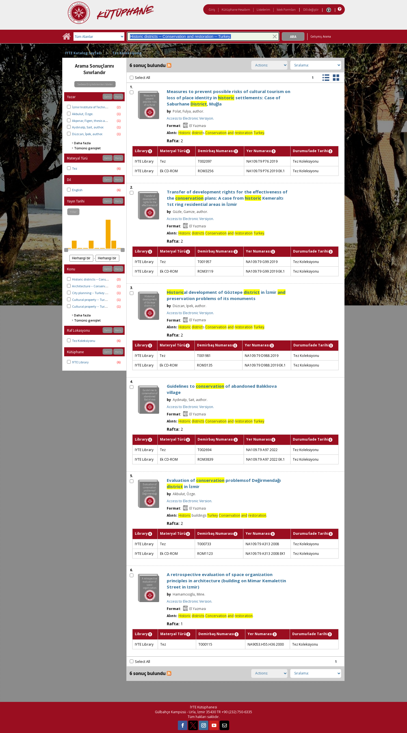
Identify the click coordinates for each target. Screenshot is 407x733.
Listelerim (263, 9)
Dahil (107, 96)
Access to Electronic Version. (189, 501)
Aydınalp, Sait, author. (88, 127)
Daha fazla (82, 143)
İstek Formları (286, 9)
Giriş (212, 9)
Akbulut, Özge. (82, 114)
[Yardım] (339, 9)
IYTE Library (80, 362)
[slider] (66, 250)
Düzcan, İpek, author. (87, 134)
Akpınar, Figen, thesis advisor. (93, 120)
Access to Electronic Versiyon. (190, 118)
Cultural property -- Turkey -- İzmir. (96, 299)
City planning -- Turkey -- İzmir (94, 293)
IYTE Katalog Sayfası (83, 53)
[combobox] (203, 36)
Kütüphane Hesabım (236, 9)
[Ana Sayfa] (66, 38)
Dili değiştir (311, 9)
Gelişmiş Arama (320, 36)
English (77, 190)
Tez (74, 168)
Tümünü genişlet (87, 148)
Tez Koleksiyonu (127, 53)
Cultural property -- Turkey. (91, 306)
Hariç (118, 96)
